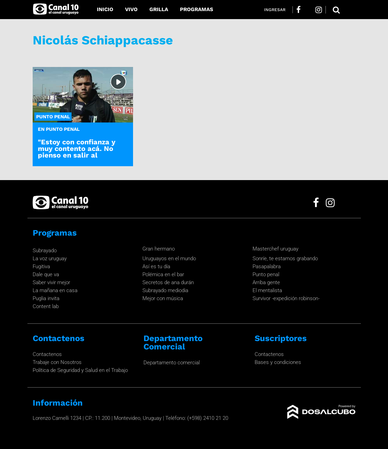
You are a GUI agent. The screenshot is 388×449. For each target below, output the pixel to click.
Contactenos (47, 354)
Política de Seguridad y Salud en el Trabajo (80, 370)
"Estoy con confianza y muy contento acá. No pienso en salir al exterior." (76, 152)
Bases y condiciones (278, 362)
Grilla (158, 9)
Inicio (105, 9)
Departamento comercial (171, 362)
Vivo (131, 9)
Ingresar (275, 9)
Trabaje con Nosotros (57, 362)
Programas (196, 9)
